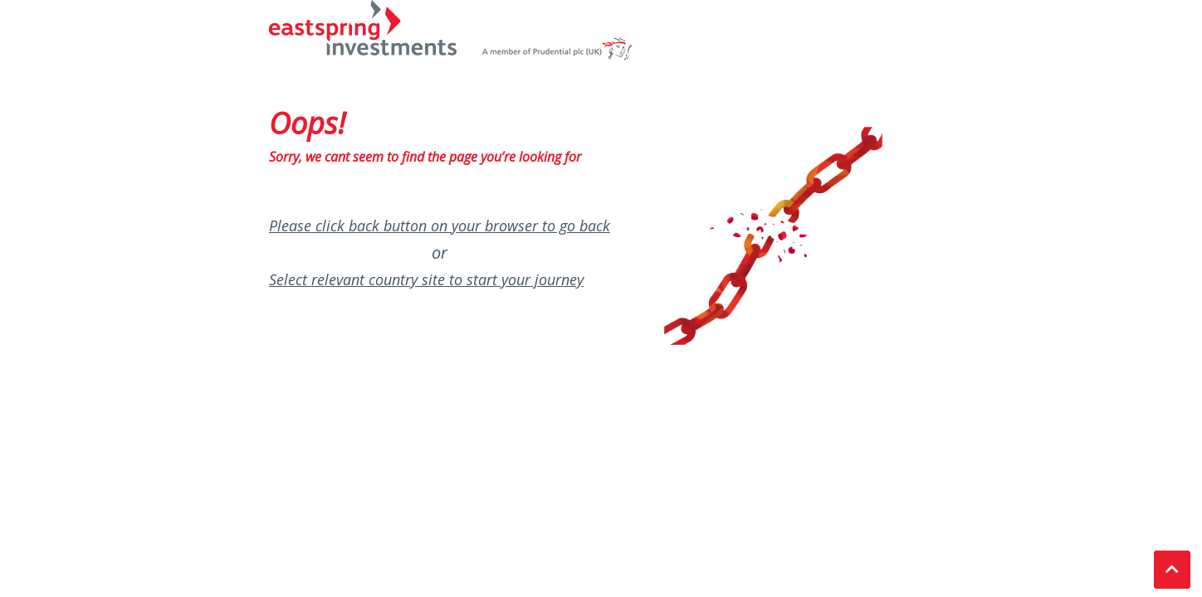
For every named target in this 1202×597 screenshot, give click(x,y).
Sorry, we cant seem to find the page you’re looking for (425, 157)
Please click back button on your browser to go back (439, 225)
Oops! (307, 123)
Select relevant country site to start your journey (426, 279)
